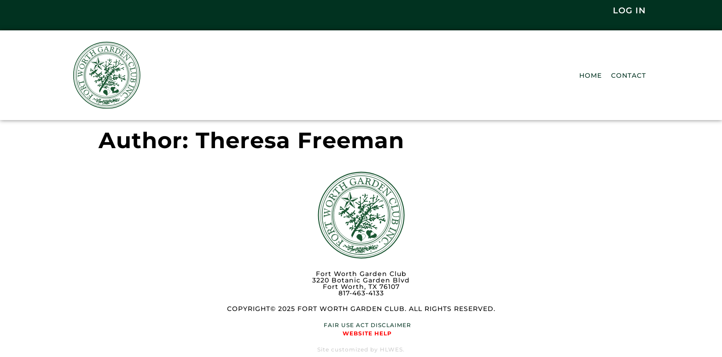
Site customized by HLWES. (361, 349)
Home (590, 75)
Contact (628, 75)
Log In (629, 11)
